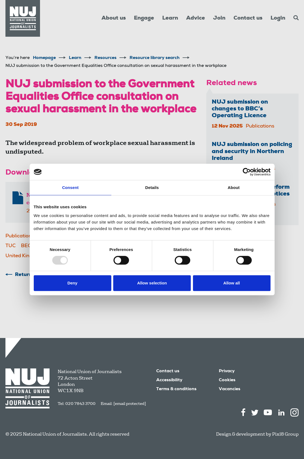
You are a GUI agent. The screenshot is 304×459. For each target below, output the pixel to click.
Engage (144, 18)
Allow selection (152, 283)
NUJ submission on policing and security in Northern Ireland (252, 152)
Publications (19, 236)
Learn (170, 18)
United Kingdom (24, 256)
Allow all (231, 283)
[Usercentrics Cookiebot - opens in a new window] (247, 172)
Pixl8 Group (285, 434)
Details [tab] (152, 187)
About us (114, 18)
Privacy (227, 371)
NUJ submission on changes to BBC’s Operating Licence (240, 109)
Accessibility (169, 380)
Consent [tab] (70, 187)
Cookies (227, 380)
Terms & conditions (176, 389)
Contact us (248, 18)
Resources (105, 58)
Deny (72, 283)
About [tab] (234, 187)
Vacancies (229, 389)
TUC (10, 246)
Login (278, 18)
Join (219, 18)
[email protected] (129, 403)
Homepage (44, 58)
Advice (195, 18)
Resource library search (155, 58)
